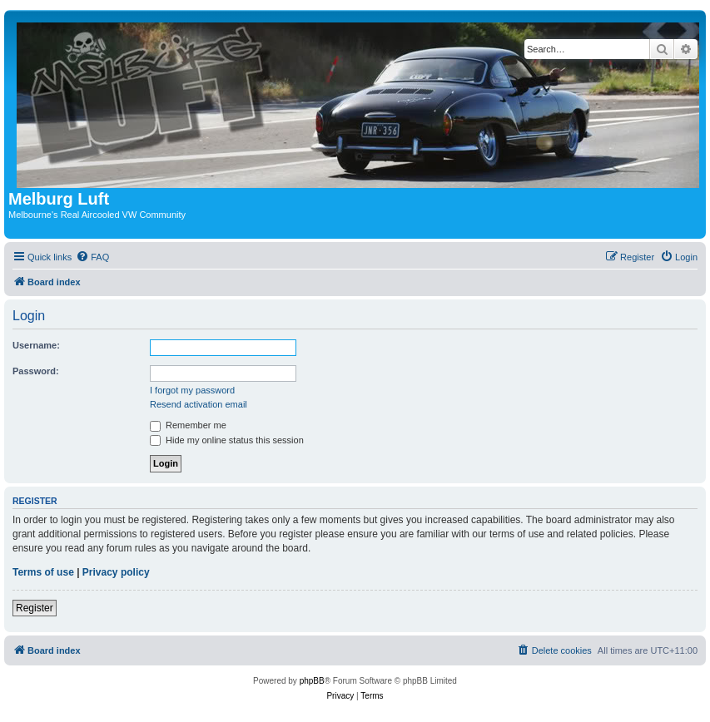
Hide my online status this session (227, 440)
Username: (36, 345)
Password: (35, 371)
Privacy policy (116, 572)
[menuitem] (92, 257)
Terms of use (43, 572)
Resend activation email (198, 404)
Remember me (188, 425)
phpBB (312, 680)
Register (34, 608)
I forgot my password (192, 390)
